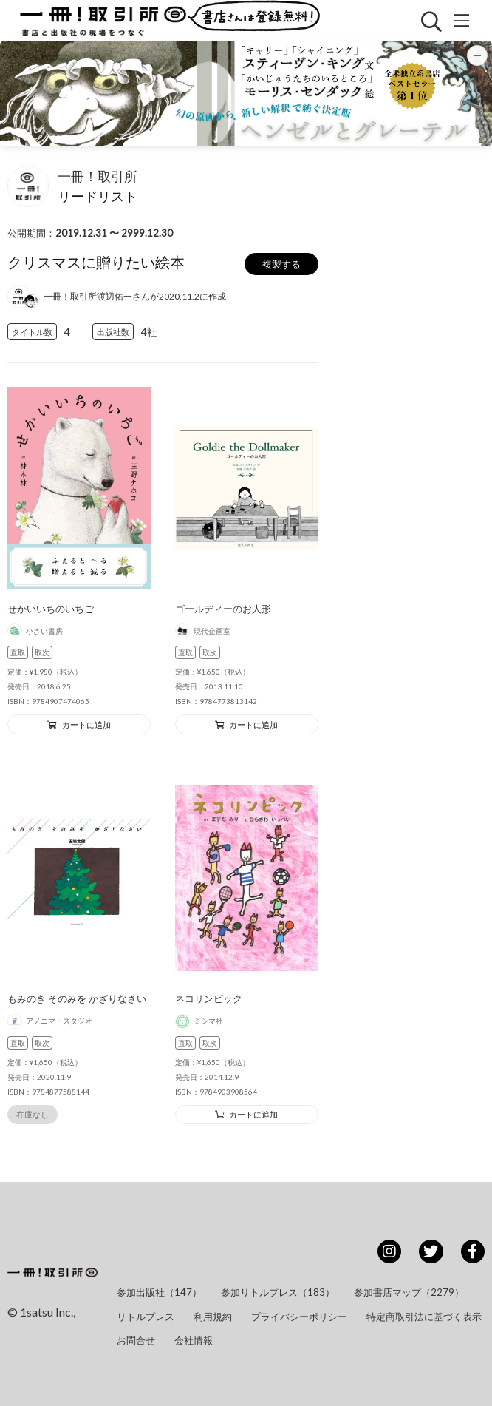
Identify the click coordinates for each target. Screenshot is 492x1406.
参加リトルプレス (278, 1292)
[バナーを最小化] (477, 55)
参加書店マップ (409, 1292)
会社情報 (193, 1340)
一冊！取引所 (97, 176)
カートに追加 (79, 724)
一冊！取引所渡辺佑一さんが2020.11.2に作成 (135, 296)
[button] (246, 93)
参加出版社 (159, 1292)
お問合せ (136, 1340)
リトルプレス (145, 1316)
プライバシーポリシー (299, 1316)
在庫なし (32, 1114)
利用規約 (213, 1316)
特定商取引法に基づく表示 (424, 1316)
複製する (281, 264)
